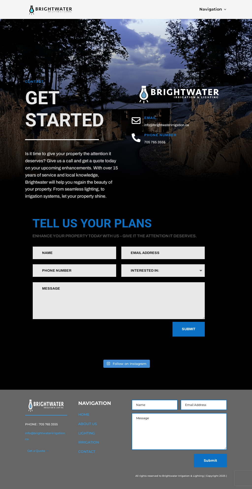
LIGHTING (86, 433)
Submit (188, 329)
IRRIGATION (88, 442)
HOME (83, 414)
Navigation (202, 9)
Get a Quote (36, 451)
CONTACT (86, 451)
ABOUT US (87, 424)
